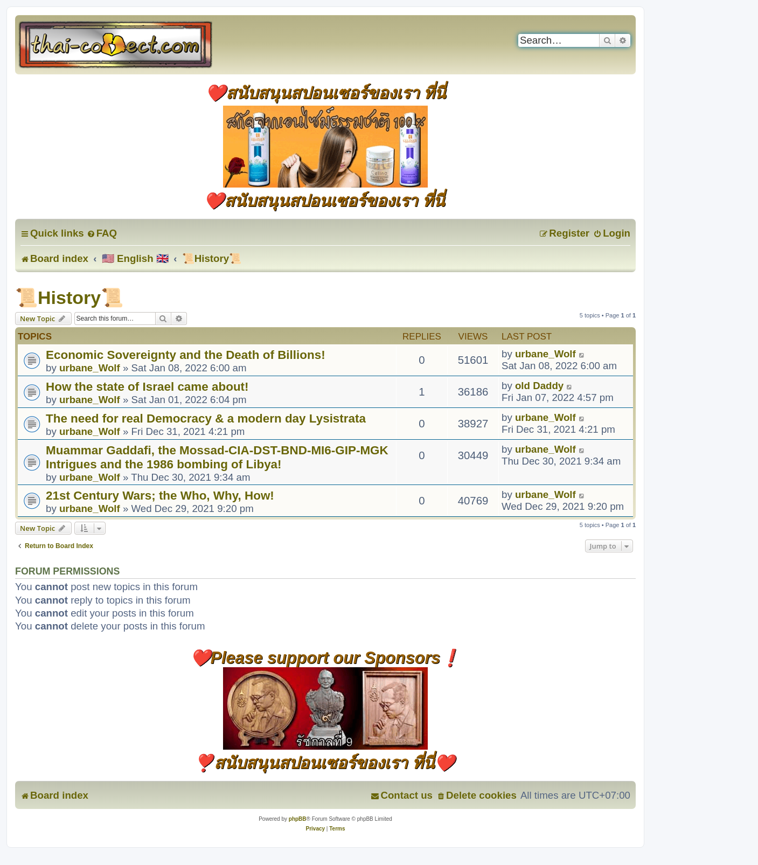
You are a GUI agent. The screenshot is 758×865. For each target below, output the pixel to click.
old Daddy (539, 385)
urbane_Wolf (89, 367)
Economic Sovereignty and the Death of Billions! (185, 355)
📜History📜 (69, 297)
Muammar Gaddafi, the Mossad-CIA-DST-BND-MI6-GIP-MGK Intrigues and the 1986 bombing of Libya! (217, 457)
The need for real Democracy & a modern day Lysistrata (206, 418)
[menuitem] (102, 233)
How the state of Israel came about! (147, 386)
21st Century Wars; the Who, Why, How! (160, 495)
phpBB (298, 819)
